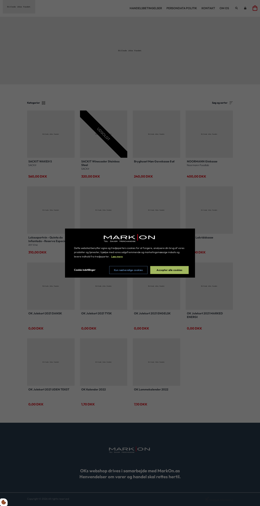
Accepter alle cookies (169, 270)
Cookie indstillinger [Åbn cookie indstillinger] (85, 269)
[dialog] (130, 252)
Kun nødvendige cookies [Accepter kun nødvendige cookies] (128, 270)
